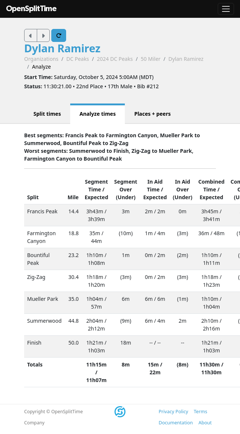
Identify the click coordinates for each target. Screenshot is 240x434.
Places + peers (152, 113)
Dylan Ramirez (62, 48)
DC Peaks (77, 58)
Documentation (176, 423)
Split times (47, 113)
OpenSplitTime (31, 9)
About (205, 423)
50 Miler (150, 58)
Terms (200, 411)
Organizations (41, 58)
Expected (96, 197)
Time (94, 189)
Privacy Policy (173, 411)
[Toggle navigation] (226, 9)
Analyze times (98, 113)
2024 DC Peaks (115, 58)
